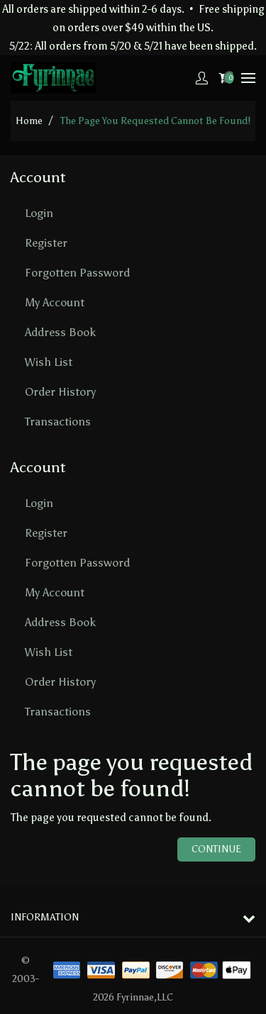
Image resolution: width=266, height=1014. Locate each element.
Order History (60, 392)
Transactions (58, 421)
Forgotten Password (77, 272)
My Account (54, 302)
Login (39, 213)
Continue (216, 849)
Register (46, 243)
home (29, 121)
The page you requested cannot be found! (155, 121)
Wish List (48, 362)
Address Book (60, 332)
